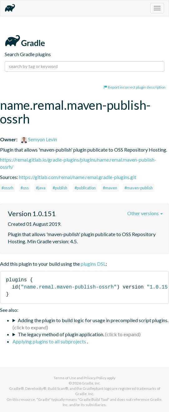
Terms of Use (65, 378)
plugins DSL (93, 264)
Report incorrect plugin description (135, 87)
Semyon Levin (39, 139)
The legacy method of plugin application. (61, 334)
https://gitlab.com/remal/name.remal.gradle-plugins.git (77, 177)
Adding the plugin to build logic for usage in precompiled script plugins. (93, 320)
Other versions (145, 213)
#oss (25, 187)
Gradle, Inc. (91, 383)
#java (41, 187)
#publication (85, 187)
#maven (110, 187)
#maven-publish (138, 187)
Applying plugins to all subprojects (49, 341)
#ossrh (7, 187)
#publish (60, 187)
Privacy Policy (95, 378)
